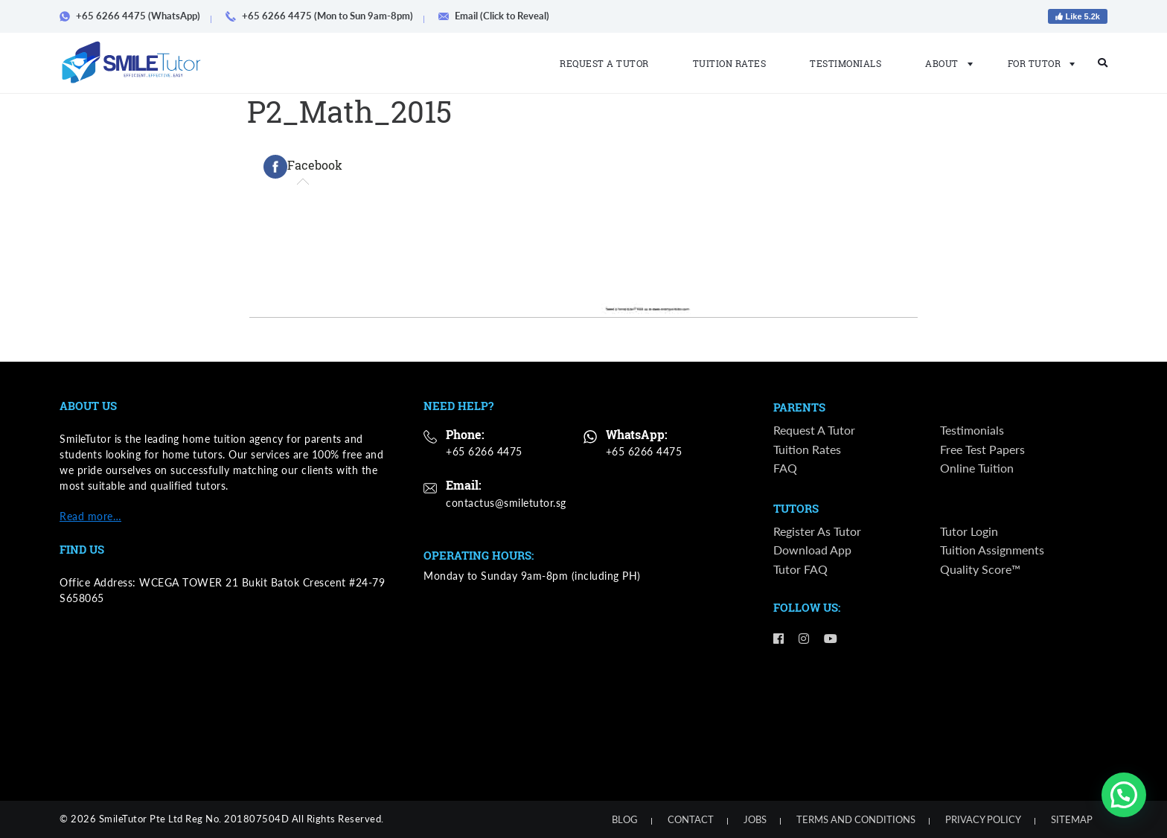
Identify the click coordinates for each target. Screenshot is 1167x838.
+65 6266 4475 (484, 451)
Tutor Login (969, 531)
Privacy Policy (983, 819)
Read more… (90, 516)
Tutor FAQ (800, 569)
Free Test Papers (982, 449)
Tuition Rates (730, 63)
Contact (691, 819)
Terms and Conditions (855, 819)
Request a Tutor (604, 63)
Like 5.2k (1077, 16)
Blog (625, 819)
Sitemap (1072, 819)
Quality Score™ (980, 569)
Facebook (302, 167)
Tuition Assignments (992, 550)
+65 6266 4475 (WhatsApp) (135, 16)
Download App (812, 550)
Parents (799, 407)
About (944, 63)
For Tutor (1037, 63)
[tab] (303, 167)
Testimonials (845, 63)
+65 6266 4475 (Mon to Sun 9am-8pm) (324, 16)
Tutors (796, 509)
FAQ (785, 468)
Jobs (755, 819)
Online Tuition (977, 468)
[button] (1124, 795)
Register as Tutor (817, 531)
